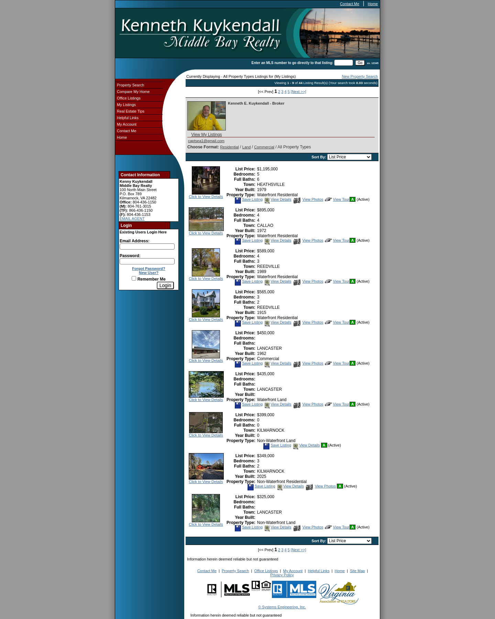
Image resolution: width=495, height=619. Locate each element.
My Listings (126, 105)
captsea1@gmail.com (206, 141)
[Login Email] (147, 246)
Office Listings (129, 98)
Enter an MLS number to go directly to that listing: (292, 63)
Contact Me (349, 4)
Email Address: (135, 241)
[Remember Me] (134, 278)
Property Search (130, 85)
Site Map (357, 571)
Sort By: (319, 157)
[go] (360, 63)
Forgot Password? (148, 268)
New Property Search (360, 76)
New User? (148, 273)
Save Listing (248, 199)
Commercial (264, 147)
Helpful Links (128, 118)
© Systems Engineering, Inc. (282, 607)
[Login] (165, 285)
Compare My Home (133, 92)
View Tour (337, 199)
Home (373, 4)
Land (246, 147)
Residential (229, 147)
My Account (126, 124)
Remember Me (148, 279)
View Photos (308, 199)
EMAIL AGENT (132, 219)
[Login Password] (147, 261)
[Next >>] (298, 92)
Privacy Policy (282, 575)
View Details (277, 199)
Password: (130, 255)
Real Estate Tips (130, 111)
